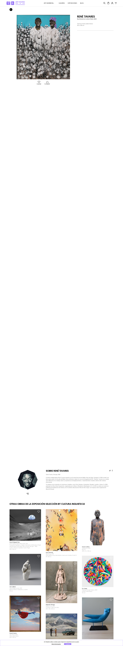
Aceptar (68, 644)
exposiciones (72, 3)
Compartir (47, 83)
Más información (56, 644)
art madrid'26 (49, 3)
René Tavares (86, 16)
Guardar (39, 83)
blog (82, 3)
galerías (62, 3)
